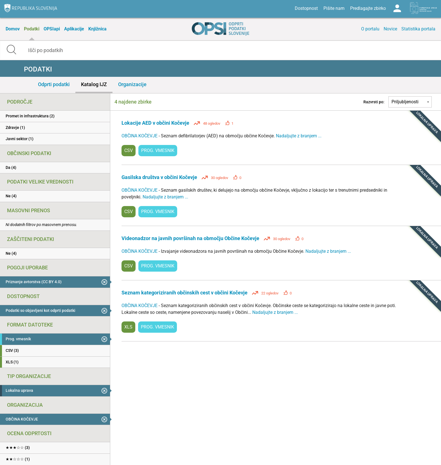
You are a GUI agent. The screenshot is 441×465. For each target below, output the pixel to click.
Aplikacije (74, 29)
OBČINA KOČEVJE (140, 135)
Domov (13, 29)
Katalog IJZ (94, 84)
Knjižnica (97, 29)
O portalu (370, 29)
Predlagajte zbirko (368, 8)
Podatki (31, 29)
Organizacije (132, 84)
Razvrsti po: (373, 102)
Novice (390, 29)
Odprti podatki (54, 84)
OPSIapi (52, 29)
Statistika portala (418, 29)
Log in (397, 8)
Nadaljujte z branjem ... (298, 135)
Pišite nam (334, 8)
